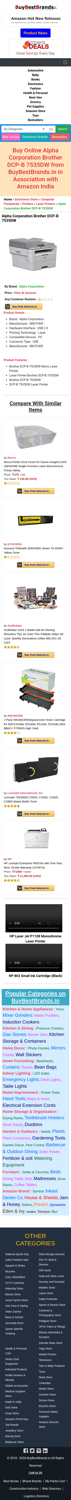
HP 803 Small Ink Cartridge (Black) (35, 976)
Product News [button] (36, 33)
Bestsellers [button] (59, 137)
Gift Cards (45, 1270)
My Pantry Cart (55, 1481)
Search (62, 129)
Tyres (42, 1371)
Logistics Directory (36, 1496)
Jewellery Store (14, 1430)
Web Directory (51, 1488)
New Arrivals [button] (11, 137)
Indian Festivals (48, 1299)
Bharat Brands (32, 1481)
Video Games (13, 1311)
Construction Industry (23, 1488)
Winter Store (46, 1388)
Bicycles (10, 1271)
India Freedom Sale (16, 1259)
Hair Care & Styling (16, 1305)
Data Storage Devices (52, 1254)
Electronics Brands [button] (35, 137)
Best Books (11, 1481)
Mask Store (45, 1377)
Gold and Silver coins (51, 1276)
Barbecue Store (14, 1442)
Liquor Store (46, 1293)
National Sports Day (17, 1254)
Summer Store (47, 1394)
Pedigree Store (47, 1320)
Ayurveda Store (14, 1323)
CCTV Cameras (14, 1282)
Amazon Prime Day (16, 1419)
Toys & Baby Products (52, 1365)
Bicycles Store (47, 1405)
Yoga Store (45, 1348)
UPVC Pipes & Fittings (52, 1326)
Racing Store (13, 1436)
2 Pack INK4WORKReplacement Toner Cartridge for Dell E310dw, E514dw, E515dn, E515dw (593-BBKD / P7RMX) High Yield (35, 724)
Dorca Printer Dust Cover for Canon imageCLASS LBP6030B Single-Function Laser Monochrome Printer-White (35, 466)
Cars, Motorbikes (15, 1277)
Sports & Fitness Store (52, 1304)
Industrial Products (16, 1369)
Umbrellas (45, 1383)
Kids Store (11, 1407)
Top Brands (12, 1424)
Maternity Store (14, 1288)
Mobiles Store (47, 1287)
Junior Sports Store (16, 1300)
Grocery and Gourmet (51, 1281)
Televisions (45, 1360)
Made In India (13, 1401)
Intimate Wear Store (50, 1342)
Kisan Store (12, 1413)
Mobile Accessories (16, 1385)
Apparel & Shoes (15, 1265)
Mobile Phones (47, 1354)
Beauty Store (13, 1294)
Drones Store (46, 1400)
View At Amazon (25, 293)
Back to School (14, 1317)
